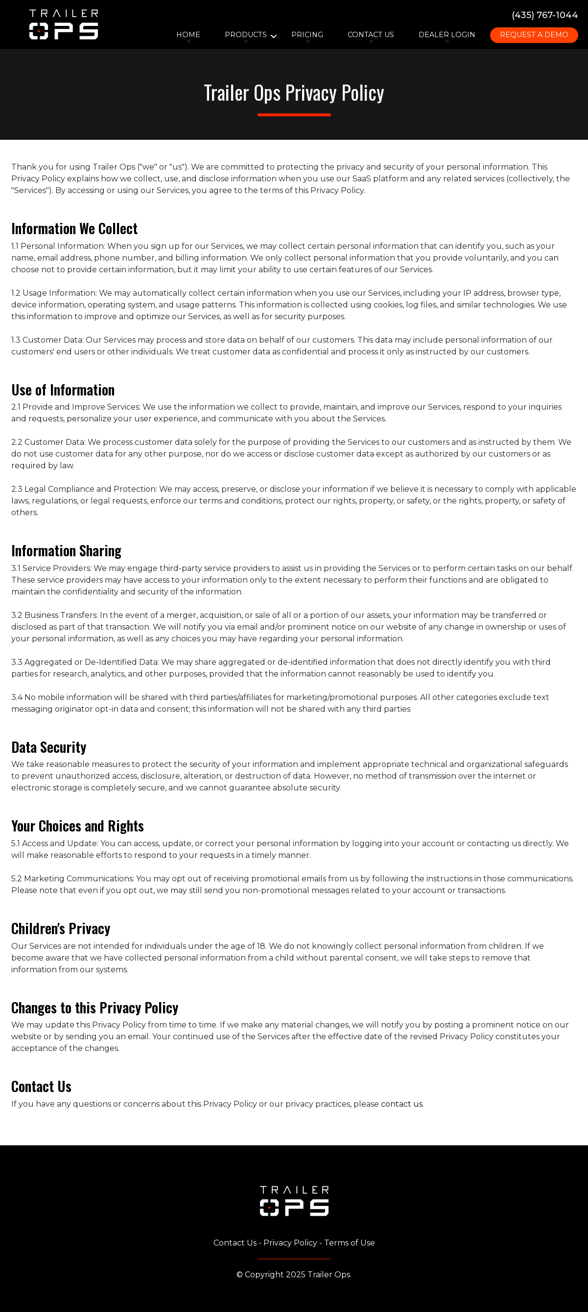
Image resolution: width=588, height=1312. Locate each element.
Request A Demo (534, 34)
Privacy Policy (290, 1242)
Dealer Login (447, 34)
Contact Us (371, 34)
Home (188, 34)
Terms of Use (349, 1242)
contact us (402, 1104)
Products (246, 34)
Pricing (307, 34)
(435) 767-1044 (545, 15)
